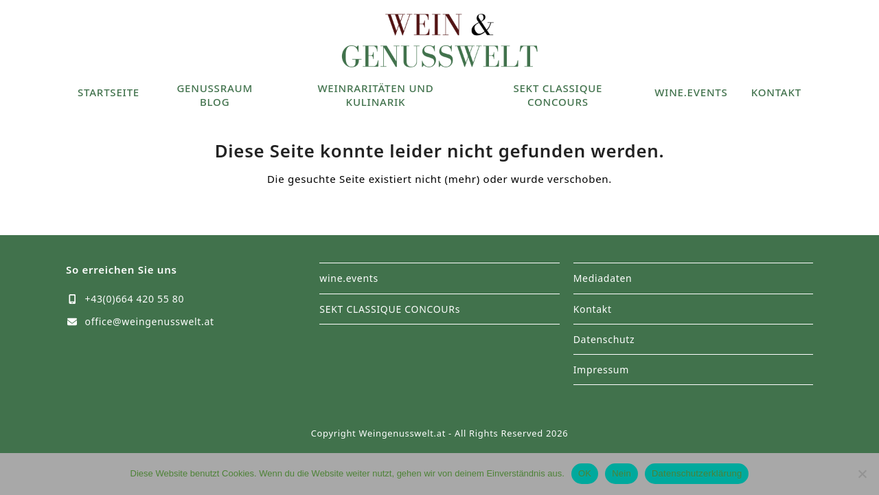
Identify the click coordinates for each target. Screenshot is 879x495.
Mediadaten (602, 278)
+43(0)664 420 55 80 (135, 298)
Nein (621, 473)
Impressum (601, 369)
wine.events (348, 278)
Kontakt (592, 309)
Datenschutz (604, 339)
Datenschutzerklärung (697, 473)
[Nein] (862, 474)
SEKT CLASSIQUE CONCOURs (389, 309)
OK (584, 473)
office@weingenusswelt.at (149, 321)
